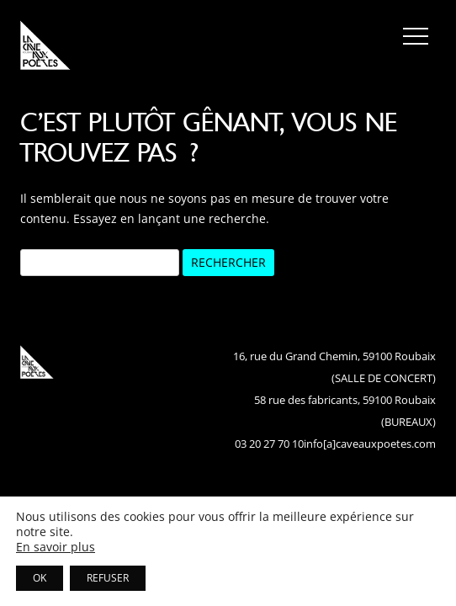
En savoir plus (55, 547)
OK (39, 578)
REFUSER (108, 578)
